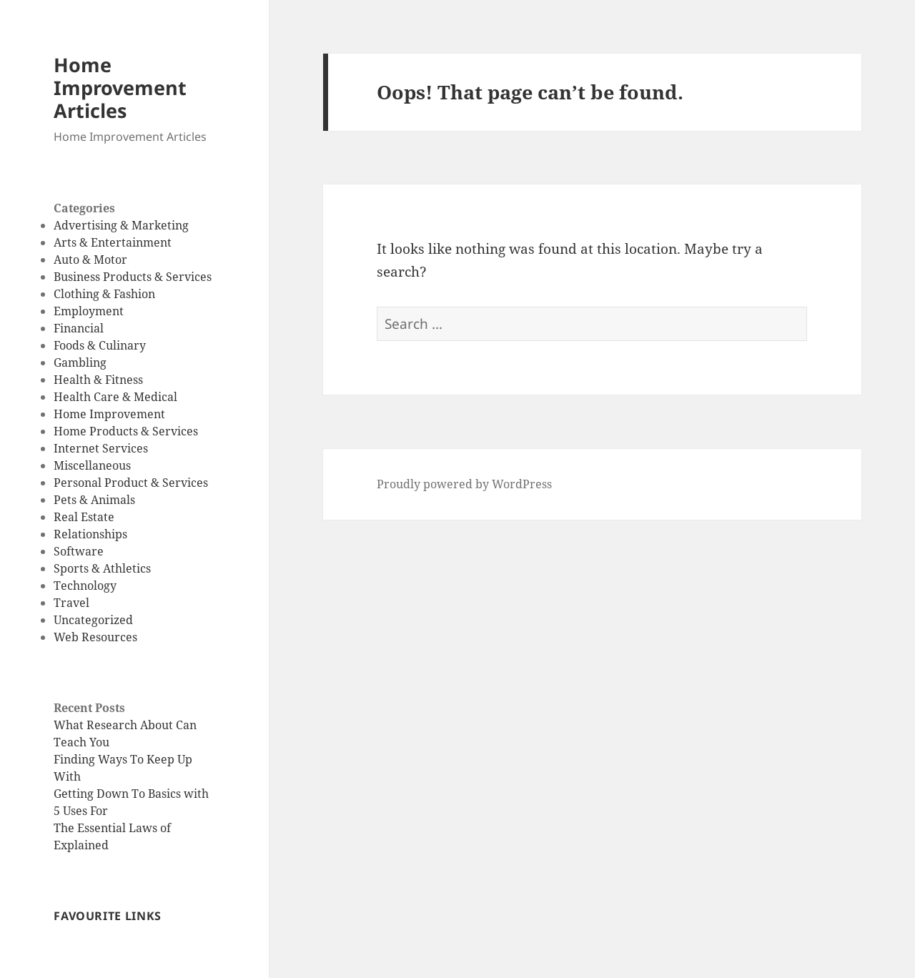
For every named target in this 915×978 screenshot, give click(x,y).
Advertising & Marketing (121, 225)
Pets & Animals (94, 500)
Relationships (90, 534)
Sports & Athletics (102, 568)
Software (79, 551)
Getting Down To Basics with (131, 793)
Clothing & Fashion (104, 294)
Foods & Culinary (100, 345)
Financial (79, 328)
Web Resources (95, 637)
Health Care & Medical (115, 397)
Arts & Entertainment (113, 242)
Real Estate (84, 517)
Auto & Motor (90, 259)
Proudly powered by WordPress (464, 484)
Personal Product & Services (131, 482)
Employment (89, 311)
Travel (71, 603)
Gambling (80, 362)
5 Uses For (81, 811)
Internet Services (101, 448)
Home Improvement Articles (120, 87)
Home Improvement (109, 414)
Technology (85, 585)
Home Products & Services (126, 431)
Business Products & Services (133, 277)
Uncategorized (93, 620)
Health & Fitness (98, 379)
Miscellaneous (92, 465)
